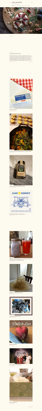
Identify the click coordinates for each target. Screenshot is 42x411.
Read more (31, 61)
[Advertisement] (21, 69)
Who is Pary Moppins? (17, 5)
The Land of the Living (15, 364)
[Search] (32, 2)
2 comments (13, 345)
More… (29, 5)
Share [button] (10, 61)
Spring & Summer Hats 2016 (16, 292)
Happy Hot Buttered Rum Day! (17, 186)
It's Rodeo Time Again (15, 53)
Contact (26, 5)
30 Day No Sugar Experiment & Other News (20, 151)
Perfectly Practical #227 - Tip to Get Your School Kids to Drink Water (20, 259)
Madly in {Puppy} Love (15, 316)
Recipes (23, 5)
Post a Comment (13, 187)
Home (13, 5)
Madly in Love (13, 109)
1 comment (12, 61)
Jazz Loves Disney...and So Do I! (17, 214)
